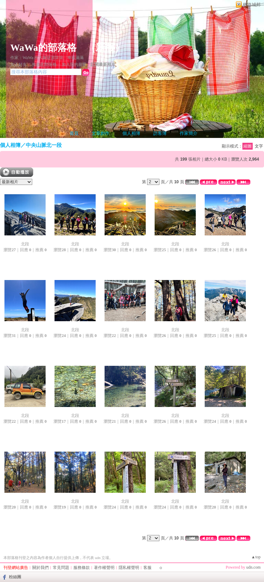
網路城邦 (252, 4)
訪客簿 (160, 133)
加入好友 (18, 64)
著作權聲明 (104, 567)
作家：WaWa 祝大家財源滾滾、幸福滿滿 (47, 57)
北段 (25, 244)
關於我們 (40, 567)
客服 (147, 567)
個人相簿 (131, 133)
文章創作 (100, 133)
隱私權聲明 (129, 567)
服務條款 (81, 567)
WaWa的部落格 (43, 47)
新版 (105, 47)
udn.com (253, 567)
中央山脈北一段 (44, 145)
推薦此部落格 (44, 64)
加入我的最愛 (74, 64)
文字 (259, 146)
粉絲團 (15, 576)
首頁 (74, 133)
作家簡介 (188, 133)
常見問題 (61, 567)
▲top (256, 557)
